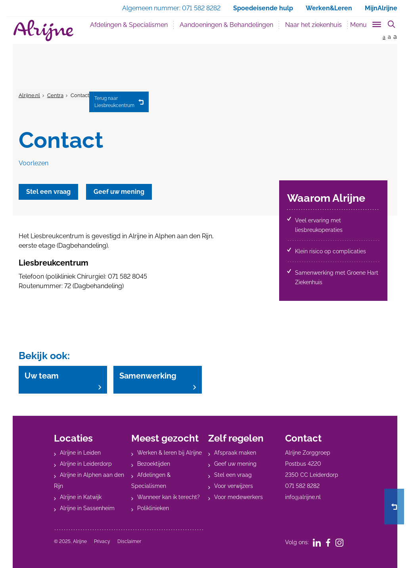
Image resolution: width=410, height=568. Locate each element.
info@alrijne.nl (303, 497)
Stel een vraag (233, 475)
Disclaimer (129, 541)
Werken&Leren (329, 8)
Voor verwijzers (233, 486)
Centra (55, 95)
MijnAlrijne (381, 8)
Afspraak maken (235, 452)
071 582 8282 (302, 486)
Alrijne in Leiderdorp (86, 464)
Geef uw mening (235, 464)
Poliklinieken (153, 508)
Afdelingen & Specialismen (129, 25)
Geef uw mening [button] (120, 191)
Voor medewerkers (238, 497)
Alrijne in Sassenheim (87, 508)
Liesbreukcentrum (114, 101)
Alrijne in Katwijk (81, 497)
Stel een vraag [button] (49, 191)
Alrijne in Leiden (80, 452)
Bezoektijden (153, 464)
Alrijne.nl (29, 95)
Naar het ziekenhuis (313, 25)
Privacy (102, 541)
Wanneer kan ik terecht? (168, 497)
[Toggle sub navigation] (366, 23)
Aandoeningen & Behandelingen (226, 25)
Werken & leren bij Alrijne (169, 452)
